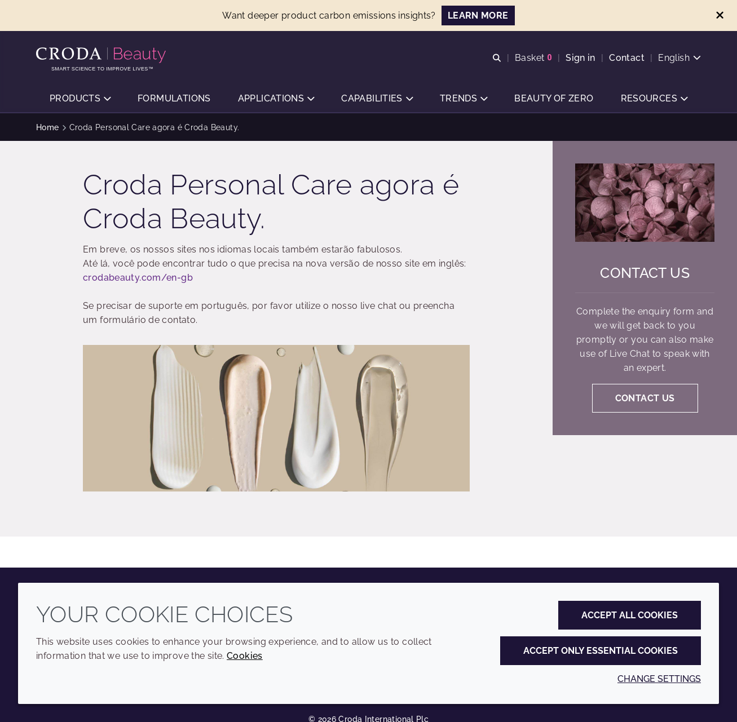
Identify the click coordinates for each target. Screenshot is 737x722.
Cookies (245, 655)
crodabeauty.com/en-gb (138, 277)
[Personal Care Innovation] (102, 55)
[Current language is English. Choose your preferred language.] (679, 58)
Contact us (645, 272)
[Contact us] (644, 202)
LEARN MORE (478, 15)
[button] (80, 99)
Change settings (659, 679)
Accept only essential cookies (600, 650)
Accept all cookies (629, 615)
